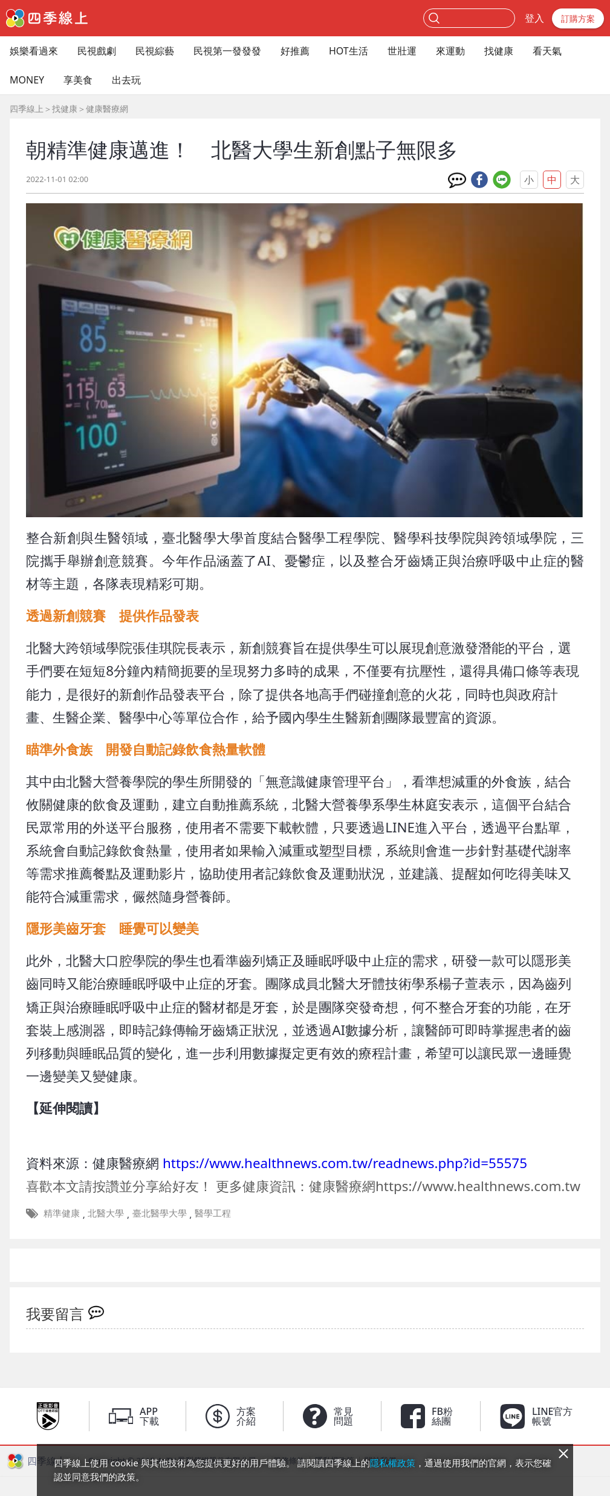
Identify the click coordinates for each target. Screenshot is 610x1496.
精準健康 (62, 1213)
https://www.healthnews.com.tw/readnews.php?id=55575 (345, 1163)
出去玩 (126, 80)
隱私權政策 (392, 1463)
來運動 (450, 50)
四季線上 (27, 108)
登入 (534, 18)
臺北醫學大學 (159, 1213)
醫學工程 (213, 1213)
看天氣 (547, 50)
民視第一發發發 (227, 50)
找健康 (498, 50)
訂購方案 (578, 18)
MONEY (27, 80)
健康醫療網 (107, 108)
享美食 (77, 80)
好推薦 (295, 50)
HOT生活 (348, 50)
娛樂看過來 (34, 50)
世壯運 (402, 50)
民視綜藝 (154, 50)
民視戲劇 (96, 50)
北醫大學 (106, 1213)
